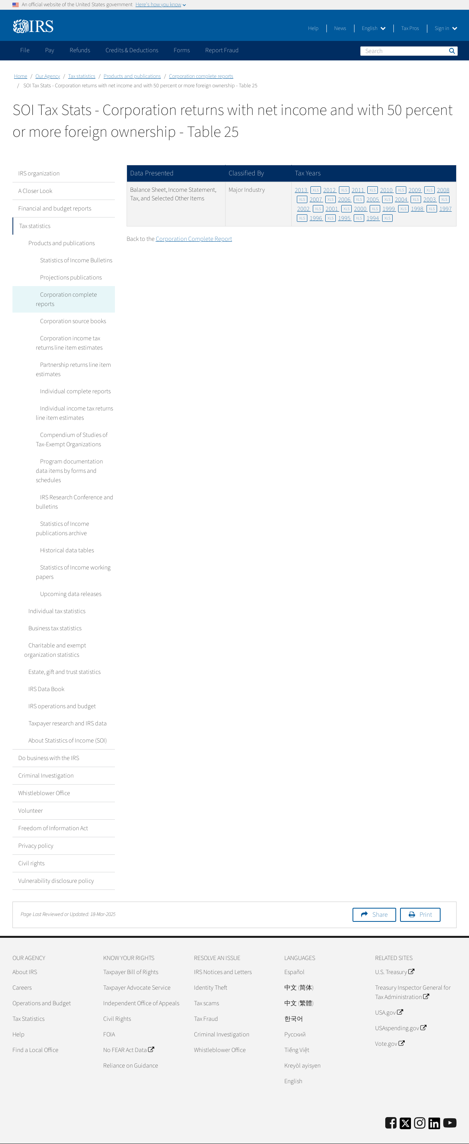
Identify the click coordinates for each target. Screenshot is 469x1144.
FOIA (109, 1015)
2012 (336, 190)
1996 (323, 218)
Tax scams (206, 984)
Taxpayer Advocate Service (137, 969)
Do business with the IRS (48, 739)
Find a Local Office (35, 1031)
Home (20, 76)
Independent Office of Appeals (141, 984)
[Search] (409, 51)
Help (313, 28)
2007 (323, 199)
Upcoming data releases (66, 575)
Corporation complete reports (201, 76)
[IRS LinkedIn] (434, 1107)
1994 (380, 218)
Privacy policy (35, 827)
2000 (367, 209)
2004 (408, 199)
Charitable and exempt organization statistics (53, 631)
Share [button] (380, 896)
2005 (380, 199)
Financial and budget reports (54, 208)
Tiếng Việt (296, 1031)
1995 (351, 218)
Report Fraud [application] (222, 50)
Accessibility (441, 1134)
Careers (22, 969)
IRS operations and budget (58, 687)
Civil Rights (117, 1000)
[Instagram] (419, 1104)
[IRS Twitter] (405, 1107)
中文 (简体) (299, 969)
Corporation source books (69, 312)
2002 (310, 209)
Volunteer (30, 792)
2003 (436, 199)
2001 (339, 209)
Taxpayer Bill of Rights (130, 953)
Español (294, 953)
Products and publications (132, 76)
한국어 (293, 1000)
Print (426, 896)
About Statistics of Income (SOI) (63, 722)
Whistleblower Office (44, 774)
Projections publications (66, 277)
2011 (365, 190)
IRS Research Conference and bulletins (72, 483)
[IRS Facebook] (391, 1104)
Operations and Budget (41, 984)
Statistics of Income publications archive (61, 510)
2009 (422, 190)
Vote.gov (389, 1025)
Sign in (446, 28)
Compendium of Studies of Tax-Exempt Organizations (75, 430)
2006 (351, 199)
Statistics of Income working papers (71, 553)
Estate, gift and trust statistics (60, 653)
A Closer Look (35, 191)
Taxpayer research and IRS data (63, 704)
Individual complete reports (71, 382)
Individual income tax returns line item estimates (72, 404)
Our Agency (47, 76)
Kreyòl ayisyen (302, 1047)
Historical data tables (63, 531)
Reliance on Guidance (130, 1047)
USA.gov (389, 994)
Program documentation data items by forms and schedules (73, 457)
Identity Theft (210, 969)
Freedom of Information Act (53, 809)
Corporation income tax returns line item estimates (75, 334)
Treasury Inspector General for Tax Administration (413, 974)
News (340, 28)
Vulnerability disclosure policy (56, 862)
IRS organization (39, 173)
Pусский (295, 1015)
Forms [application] (182, 50)
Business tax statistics (50, 609)
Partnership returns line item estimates (71, 360)
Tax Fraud (206, 1000)
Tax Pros (410, 28)
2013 (308, 190)
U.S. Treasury (394, 953)
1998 (424, 209)
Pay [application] (49, 50)
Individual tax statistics (52, 592)
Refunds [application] (80, 50)
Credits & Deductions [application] (132, 50)
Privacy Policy (401, 1134)
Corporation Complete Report (194, 239)
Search (451, 51)
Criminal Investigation (46, 757)
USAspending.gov (400, 1009)
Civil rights (31, 844)
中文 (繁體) (299, 984)
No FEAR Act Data (128, 1031)
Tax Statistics (28, 1000)
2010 (393, 190)
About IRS (24, 953)
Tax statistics (81, 76)
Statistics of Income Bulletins (72, 260)
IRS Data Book (42, 670)
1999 (396, 209)
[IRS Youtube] (450, 1104)
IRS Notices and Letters (223, 953)
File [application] (25, 50)
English (374, 28)
